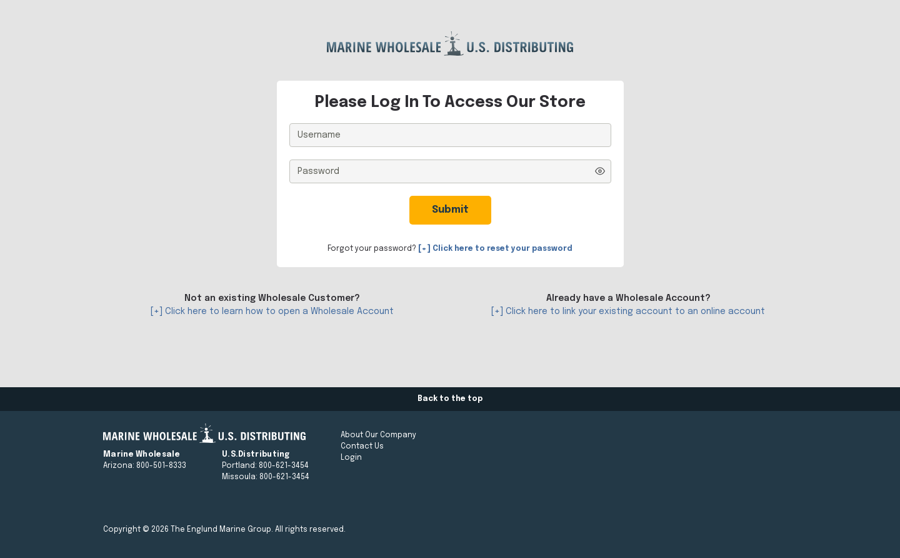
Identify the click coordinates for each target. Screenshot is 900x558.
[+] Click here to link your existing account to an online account (628, 311)
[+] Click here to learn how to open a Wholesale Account (272, 311)
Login (351, 458)
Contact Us (362, 446)
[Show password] (600, 171)
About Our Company (378, 435)
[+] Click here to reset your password (495, 249)
